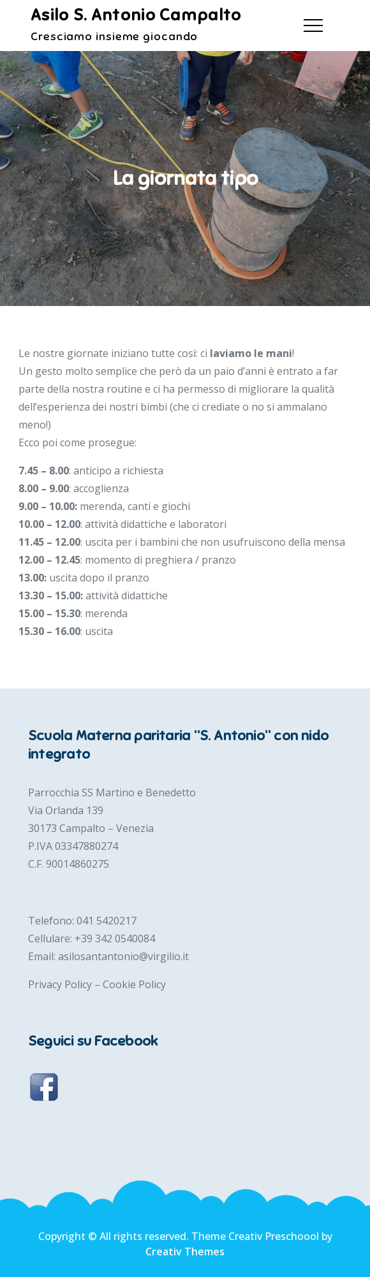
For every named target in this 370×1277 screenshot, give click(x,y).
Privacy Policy (61, 984)
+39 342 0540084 (115, 938)
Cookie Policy (134, 984)
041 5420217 (107, 921)
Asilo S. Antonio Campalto (136, 15)
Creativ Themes (185, 1251)
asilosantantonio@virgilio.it (123, 956)
